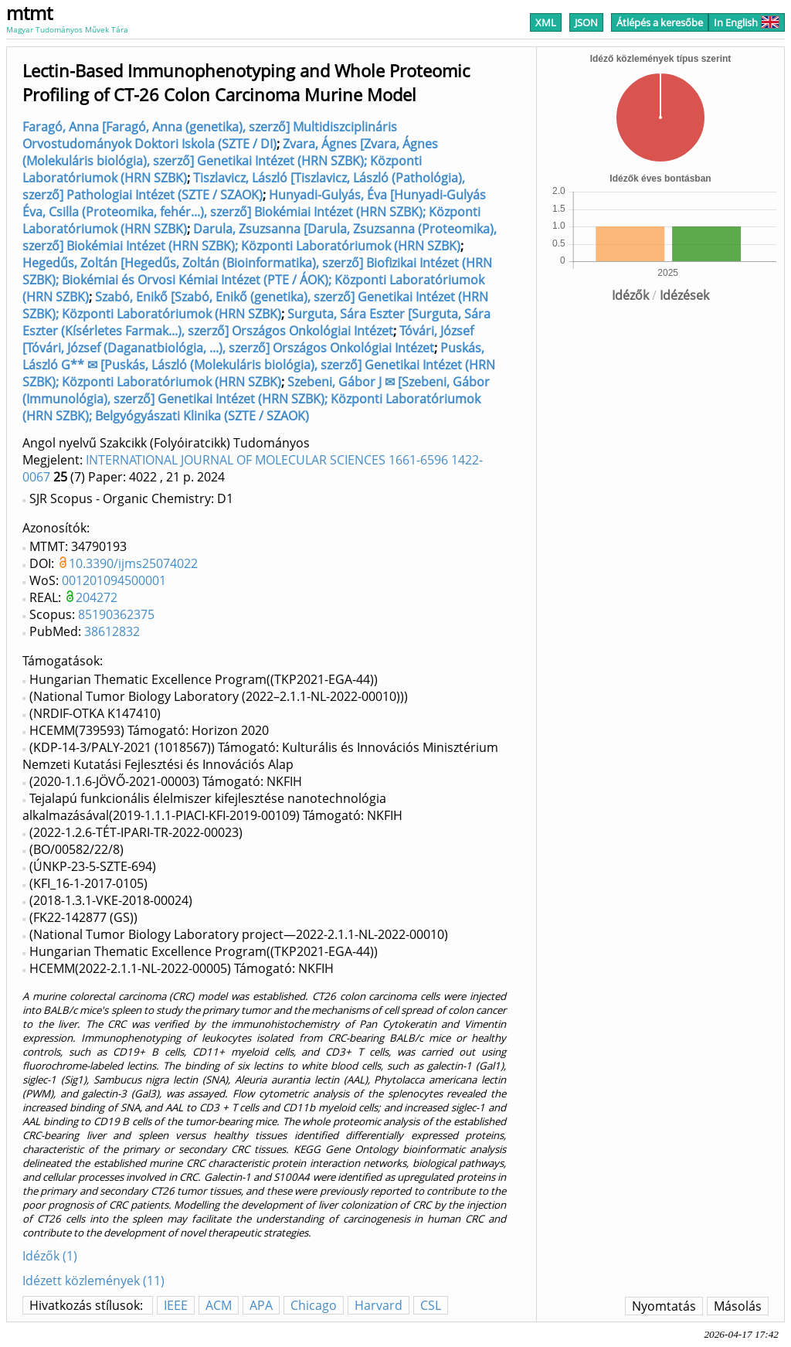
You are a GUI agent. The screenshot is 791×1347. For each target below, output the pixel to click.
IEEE (176, 1305)
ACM (218, 1305)
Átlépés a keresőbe (659, 22)
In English (746, 22)
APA (261, 1305)
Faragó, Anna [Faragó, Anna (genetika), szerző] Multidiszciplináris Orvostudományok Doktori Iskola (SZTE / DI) (209, 135)
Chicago (313, 1305)
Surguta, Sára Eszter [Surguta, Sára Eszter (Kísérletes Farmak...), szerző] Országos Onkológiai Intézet (256, 322)
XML (545, 22)
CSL (430, 1305)
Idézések (684, 295)
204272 (96, 597)
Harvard (378, 1305)
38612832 (112, 631)
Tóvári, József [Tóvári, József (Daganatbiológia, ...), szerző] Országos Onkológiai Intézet (248, 339)
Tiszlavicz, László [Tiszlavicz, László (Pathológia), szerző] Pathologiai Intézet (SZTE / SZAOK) (243, 186)
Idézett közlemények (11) (93, 1280)
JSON (586, 22)
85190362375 (116, 614)
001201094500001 (114, 580)
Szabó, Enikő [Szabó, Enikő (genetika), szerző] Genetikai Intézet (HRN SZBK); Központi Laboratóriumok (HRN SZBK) (255, 305)
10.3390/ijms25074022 (133, 563)
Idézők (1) (49, 1255)
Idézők (630, 295)
